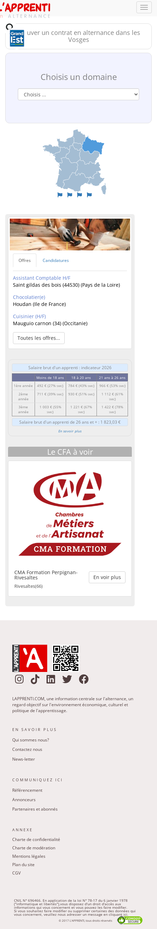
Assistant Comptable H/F (41, 278)
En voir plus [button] (107, 577)
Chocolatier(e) (29, 297)
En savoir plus (70, 431)
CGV (16, 873)
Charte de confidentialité (36, 839)
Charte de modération (33, 848)
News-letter (23, 759)
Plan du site (23, 865)
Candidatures (56, 260)
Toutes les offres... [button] (38, 338)
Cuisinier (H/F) (29, 316)
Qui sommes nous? (30, 740)
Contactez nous (27, 749)
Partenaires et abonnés (35, 809)
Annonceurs (24, 800)
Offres (25, 260)
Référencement (27, 790)
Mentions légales (28, 856)
